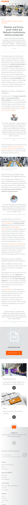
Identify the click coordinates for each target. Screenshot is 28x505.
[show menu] (25, 4)
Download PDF (14, 353)
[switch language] (16, 4)
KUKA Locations (4, 500)
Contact (3, 466)
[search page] (10, 4)
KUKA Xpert (3, 487)
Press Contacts (4, 469)
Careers (3, 496)
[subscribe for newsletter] (25, 455)
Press (2, 502)
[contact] (13, 4)
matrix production (8, 223)
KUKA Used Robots (5, 479)
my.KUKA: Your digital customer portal (9, 485)
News (2, 19)
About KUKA (4, 498)
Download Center (5, 489)
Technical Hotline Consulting (7, 464)
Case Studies (4, 477)
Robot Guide (4, 475)
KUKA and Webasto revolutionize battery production (12, 22)
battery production (8, 289)
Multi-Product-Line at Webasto (15, 244)
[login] (19, 4)
